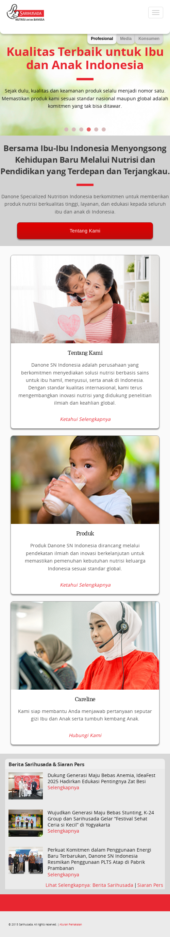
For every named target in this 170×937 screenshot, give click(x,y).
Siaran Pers (150, 885)
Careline (85, 699)
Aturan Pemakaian (71, 924)
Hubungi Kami (85, 735)
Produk (85, 534)
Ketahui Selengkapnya (85, 419)
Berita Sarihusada (113, 885)
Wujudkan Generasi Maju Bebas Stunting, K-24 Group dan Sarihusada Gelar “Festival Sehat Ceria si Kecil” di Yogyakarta (101, 819)
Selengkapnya (63, 788)
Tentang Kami (85, 230)
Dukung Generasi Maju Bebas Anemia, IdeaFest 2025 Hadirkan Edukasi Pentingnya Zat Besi (101, 778)
